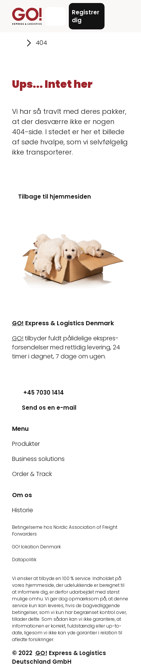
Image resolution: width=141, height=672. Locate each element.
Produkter (26, 443)
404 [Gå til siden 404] (41, 42)
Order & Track (32, 474)
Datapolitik (24, 559)
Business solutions (38, 459)
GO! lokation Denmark (36, 546)
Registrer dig (85, 16)
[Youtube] (17, 371)
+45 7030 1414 (38, 392)
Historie (22, 510)
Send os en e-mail (44, 408)
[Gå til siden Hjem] (17, 42)
